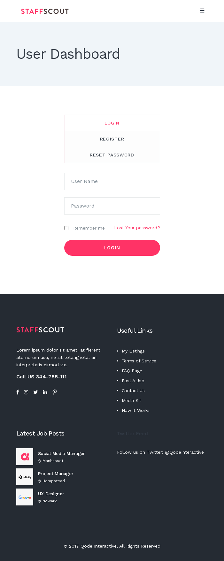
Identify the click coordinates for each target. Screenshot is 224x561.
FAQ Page (132, 370)
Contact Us (133, 390)
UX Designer (51, 493)
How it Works (136, 410)
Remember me (89, 228)
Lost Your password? (137, 227)
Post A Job (133, 380)
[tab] (112, 123)
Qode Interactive (99, 546)
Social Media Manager (61, 453)
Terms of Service (139, 360)
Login (112, 122)
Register (112, 138)
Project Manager (55, 473)
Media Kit (131, 400)
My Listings (133, 350)
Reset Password (112, 154)
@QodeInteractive (184, 452)
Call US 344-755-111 (41, 377)
